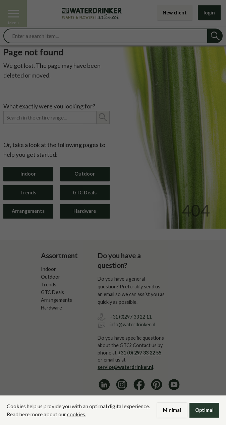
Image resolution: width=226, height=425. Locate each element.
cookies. (76, 414)
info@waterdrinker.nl (132, 324)
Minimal (172, 410)
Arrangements (28, 211)
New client (175, 12)
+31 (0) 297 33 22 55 (139, 353)
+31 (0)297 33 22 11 (131, 317)
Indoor (28, 174)
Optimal (204, 410)
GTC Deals (85, 192)
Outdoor (84, 174)
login (209, 12)
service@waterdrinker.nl (125, 367)
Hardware (84, 211)
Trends (28, 192)
